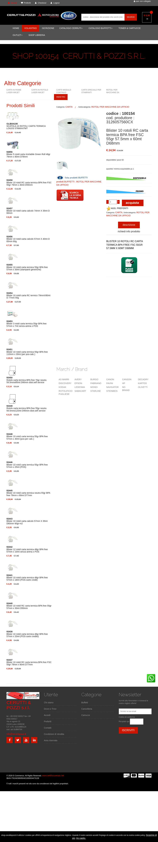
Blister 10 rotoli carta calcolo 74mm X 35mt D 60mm (28, 210)
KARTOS (142, 383)
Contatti (47, 728)
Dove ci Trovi (50, 709)
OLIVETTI (143, 387)
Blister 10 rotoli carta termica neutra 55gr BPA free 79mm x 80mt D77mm (28, 493)
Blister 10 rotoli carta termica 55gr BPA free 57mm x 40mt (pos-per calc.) (27, 436)
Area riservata (50, 740)
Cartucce (85, 715)
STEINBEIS (112, 391)
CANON (110, 379)
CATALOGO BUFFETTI (101, 28)
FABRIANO (95, 383)
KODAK (62, 387)
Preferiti (47, 721)
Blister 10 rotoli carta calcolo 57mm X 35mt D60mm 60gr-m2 (27, 521)
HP (123, 383)
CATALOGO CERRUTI (71, 28)
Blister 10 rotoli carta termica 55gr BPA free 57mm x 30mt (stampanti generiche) (27, 267)
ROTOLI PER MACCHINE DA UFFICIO (112, 92)
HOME (16, 28)
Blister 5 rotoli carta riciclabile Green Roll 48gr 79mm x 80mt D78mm (28, 154)
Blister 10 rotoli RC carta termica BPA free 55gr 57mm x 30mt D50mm (29, 605)
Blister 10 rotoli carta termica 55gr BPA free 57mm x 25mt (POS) (27, 464)
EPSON (78, 383)
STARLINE (95, 391)
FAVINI (109, 383)
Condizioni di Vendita (54, 734)
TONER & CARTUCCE (129, 28)
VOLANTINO (30, 28)
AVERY (78, 379)
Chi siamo (49, 702)
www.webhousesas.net (53, 775)
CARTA (69, 107)
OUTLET (18, 35)
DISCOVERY (65, 383)
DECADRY (143, 379)
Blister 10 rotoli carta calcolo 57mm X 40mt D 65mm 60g (28, 239)
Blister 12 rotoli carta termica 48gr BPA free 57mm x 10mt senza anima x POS (27, 549)
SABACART (80, 391)
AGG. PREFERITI (117, 208)
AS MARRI (64, 379)
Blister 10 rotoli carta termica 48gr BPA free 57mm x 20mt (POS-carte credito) (27, 634)
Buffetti (84, 702)
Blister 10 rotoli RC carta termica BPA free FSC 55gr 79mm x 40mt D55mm (29, 182)
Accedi (47, 715)
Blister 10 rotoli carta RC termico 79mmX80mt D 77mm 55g (28, 295)
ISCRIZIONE (48, 28)
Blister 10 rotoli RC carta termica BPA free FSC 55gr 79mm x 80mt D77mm (29, 662)
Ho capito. (81, 838)
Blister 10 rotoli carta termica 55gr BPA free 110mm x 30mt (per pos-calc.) (27, 351)
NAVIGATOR (112, 387)
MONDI (94, 387)
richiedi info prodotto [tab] (129, 231)
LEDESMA (80, 387)
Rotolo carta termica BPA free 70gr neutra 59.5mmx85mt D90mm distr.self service (26, 380)
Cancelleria (86, 709)
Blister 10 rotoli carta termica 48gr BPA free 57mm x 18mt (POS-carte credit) (27, 577)
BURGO (94, 379)
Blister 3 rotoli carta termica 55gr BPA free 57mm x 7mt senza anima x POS (26, 323)
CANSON (126, 379)
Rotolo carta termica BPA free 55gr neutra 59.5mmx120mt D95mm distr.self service (26, 408)
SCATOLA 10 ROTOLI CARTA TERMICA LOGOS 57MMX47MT (26, 126)
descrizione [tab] (129, 225)
